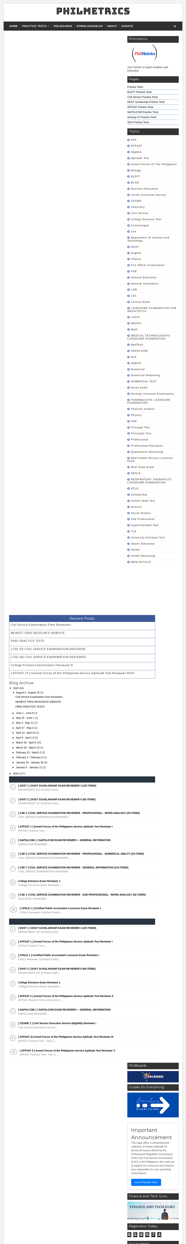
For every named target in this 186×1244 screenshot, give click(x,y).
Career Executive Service (148, 194)
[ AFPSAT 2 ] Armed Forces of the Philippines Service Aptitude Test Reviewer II (65, 416)
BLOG (135, 182)
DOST (135, 246)
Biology (136, 170)
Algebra (136, 151)
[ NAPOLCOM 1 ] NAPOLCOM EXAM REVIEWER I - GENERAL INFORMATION (64, 251)
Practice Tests (34, 26)
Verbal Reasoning (143, 555)
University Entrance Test (148, 537)
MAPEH (136, 323)
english (136, 253)
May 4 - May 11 (25, 131)
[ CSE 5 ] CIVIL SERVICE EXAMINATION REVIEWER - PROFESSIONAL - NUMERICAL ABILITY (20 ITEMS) (100, 799)
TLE (133, 531)
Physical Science (143, 408)
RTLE (135, 488)
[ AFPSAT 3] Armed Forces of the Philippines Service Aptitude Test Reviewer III (65, 457)
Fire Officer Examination (148, 265)
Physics (136, 415)
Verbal (135, 549)
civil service (140, 213)
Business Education (144, 188)
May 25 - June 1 (25, 126)
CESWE (136, 200)
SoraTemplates (29, 1234)
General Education (144, 277)
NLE (134, 357)
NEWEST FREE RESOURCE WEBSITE (38, 50)
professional (139, 439)
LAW (134, 289)
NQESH (136, 363)
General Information (145, 283)
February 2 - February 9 (30, 166)
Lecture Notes (140, 301)
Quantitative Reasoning (147, 451)
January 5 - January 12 (29, 176)
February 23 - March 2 (29, 161)
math (134, 329)
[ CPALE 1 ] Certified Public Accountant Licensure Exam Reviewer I (60, 329)
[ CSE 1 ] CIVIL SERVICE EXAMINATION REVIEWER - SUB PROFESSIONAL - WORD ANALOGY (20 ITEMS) (100, 849)
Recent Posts (67, 37)
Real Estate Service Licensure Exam (150, 460)
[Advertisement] (145, 594)
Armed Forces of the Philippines (154, 164)
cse (133, 231)
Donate (127, 26)
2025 (16, 96)
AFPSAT (136, 145)
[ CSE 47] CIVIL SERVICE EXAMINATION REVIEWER (48, 62)
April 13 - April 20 (26, 141)
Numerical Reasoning (145, 375)
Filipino (136, 259)
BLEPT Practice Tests (139, 92)
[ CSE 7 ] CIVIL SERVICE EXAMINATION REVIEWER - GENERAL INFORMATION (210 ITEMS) (99, 824)
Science (136, 506)
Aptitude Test (140, 158)
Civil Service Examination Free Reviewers (41, 44)
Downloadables (90, 26)
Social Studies (141, 513)
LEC (134, 295)
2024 (16, 182)
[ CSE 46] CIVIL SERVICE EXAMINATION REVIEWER (48, 68)
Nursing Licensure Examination (152, 393)
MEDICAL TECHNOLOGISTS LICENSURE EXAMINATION (148, 337)
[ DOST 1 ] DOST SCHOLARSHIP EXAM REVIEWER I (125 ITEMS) (57, 194)
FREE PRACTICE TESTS (27, 56)
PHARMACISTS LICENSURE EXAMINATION (148, 401)
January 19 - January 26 (30, 171)
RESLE (136, 473)
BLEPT (135, 176)
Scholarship (139, 494)
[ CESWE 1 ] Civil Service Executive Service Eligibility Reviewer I (57, 444)
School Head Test (143, 500)
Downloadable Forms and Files (142, 1177)
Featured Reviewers (136, 1159)
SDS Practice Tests (138, 122)
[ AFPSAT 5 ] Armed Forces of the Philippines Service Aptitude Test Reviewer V (67, 471)
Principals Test (141, 433)
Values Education (143, 543)
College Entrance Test (146, 219)
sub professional (143, 519)
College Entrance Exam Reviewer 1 (39, 298)
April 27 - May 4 (25, 136)
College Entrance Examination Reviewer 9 (42, 74)
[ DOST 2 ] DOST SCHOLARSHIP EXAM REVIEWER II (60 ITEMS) (57, 207)
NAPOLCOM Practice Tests (142, 112)
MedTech (137, 344)
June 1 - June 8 (25, 121)
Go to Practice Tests (94, 603)
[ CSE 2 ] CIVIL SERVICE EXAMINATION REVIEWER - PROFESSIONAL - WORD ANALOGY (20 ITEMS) (100, 700)
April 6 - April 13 (25, 146)
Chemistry (138, 207)
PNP (134, 421)
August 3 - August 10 (28, 101)
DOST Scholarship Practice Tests (146, 102)
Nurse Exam (139, 387)
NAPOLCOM (139, 350)
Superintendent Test (145, 525)
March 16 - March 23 (28, 156)
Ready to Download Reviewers (142, 1171)
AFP (134, 139)
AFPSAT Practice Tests (140, 107)
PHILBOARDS (63, 26)
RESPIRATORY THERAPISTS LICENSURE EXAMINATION (149, 481)
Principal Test (140, 427)
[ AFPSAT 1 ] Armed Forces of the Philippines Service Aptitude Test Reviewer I (65, 238)
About (112, 26)
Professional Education (147, 445)
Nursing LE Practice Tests (141, 117)
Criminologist (140, 225)
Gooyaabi (61, 1234)
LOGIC (135, 317)
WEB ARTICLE (141, 562)
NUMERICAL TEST (144, 381)
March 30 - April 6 (26, 151)
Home (13, 26)
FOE (134, 271)
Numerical (138, 369)
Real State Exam (142, 467)
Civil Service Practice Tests (142, 97)
